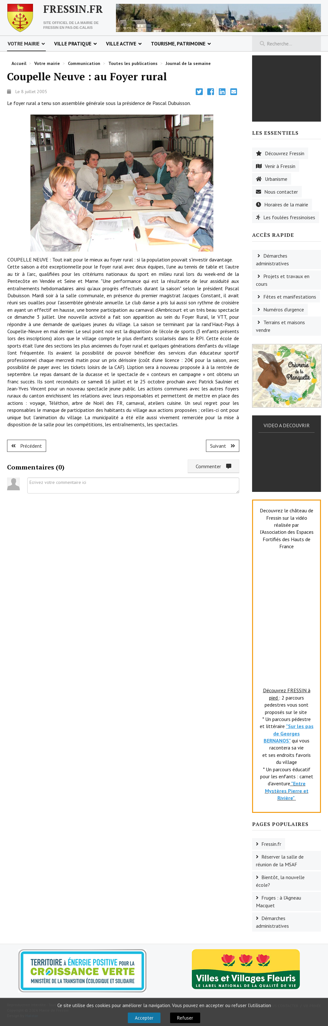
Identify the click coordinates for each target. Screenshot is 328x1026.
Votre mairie (23, 43)
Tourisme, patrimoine (178, 43)
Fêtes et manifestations (289, 296)
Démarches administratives (272, 259)
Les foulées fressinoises (289, 217)
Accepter (144, 1018)
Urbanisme (276, 179)
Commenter (213, 466)
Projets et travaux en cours (282, 280)
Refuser (185, 1018)
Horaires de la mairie (286, 204)
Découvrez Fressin (284, 153)
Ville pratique (72, 43)
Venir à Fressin (280, 166)
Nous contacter (281, 191)
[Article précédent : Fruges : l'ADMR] (26, 446)
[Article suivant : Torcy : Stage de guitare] (222, 446)
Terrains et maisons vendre (280, 326)
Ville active (121, 43)
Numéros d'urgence (283, 309)
